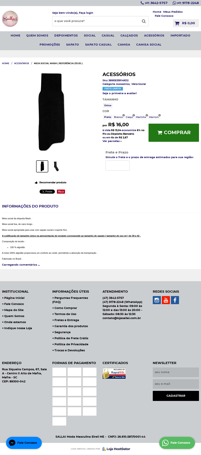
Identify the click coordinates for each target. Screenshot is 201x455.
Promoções (50, 44)
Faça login (86, 13)
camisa (124, 44)
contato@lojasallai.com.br (122, 318)
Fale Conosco (164, 16)
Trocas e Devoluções (69, 350)
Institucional (15, 291)
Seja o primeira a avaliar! (120, 93)
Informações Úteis (70, 291)
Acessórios (154, 35)
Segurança (62, 332)
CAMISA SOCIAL (148, 44)
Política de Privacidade (71, 344)
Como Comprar (65, 308)
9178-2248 (188, 3)
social (90, 35)
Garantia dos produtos (71, 326)
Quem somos (37, 35)
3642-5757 (156, 3)
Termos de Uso (65, 314)
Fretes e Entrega (66, 320)
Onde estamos (15, 322)
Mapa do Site (14, 310)
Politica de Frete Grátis (71, 338)
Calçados (129, 35)
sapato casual (98, 44)
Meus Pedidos (173, 12)
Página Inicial (14, 298)
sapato (72, 44)
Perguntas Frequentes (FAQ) (70, 300)
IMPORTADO (181, 35)
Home (157, 12)
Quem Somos (14, 316)
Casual (108, 35)
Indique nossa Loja (18, 328)
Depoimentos (66, 35)
